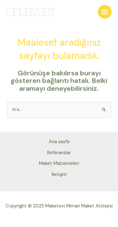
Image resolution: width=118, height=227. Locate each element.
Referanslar (59, 153)
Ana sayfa (59, 142)
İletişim (59, 175)
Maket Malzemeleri (59, 163)
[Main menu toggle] (105, 12)
